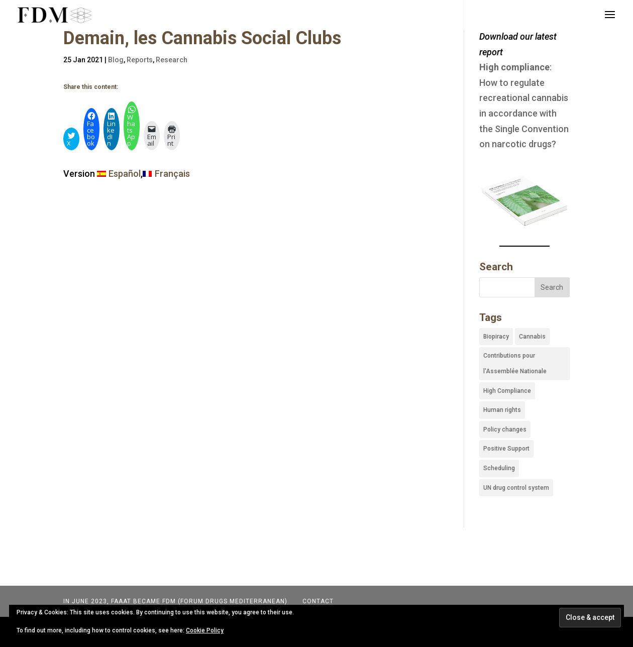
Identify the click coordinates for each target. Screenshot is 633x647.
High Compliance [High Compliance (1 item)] (507, 390)
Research (171, 60)
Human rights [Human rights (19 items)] (502, 409)
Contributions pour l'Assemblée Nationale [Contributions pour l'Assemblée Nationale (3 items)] (515, 363)
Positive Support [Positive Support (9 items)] (506, 448)
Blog (116, 60)
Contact (317, 601)
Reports (140, 60)
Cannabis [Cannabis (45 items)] (532, 336)
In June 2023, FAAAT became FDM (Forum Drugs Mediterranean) (175, 601)
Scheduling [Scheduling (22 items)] (499, 468)
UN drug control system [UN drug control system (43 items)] (516, 487)
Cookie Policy (205, 630)
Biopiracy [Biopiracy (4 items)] (496, 336)
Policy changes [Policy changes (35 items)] (504, 429)
